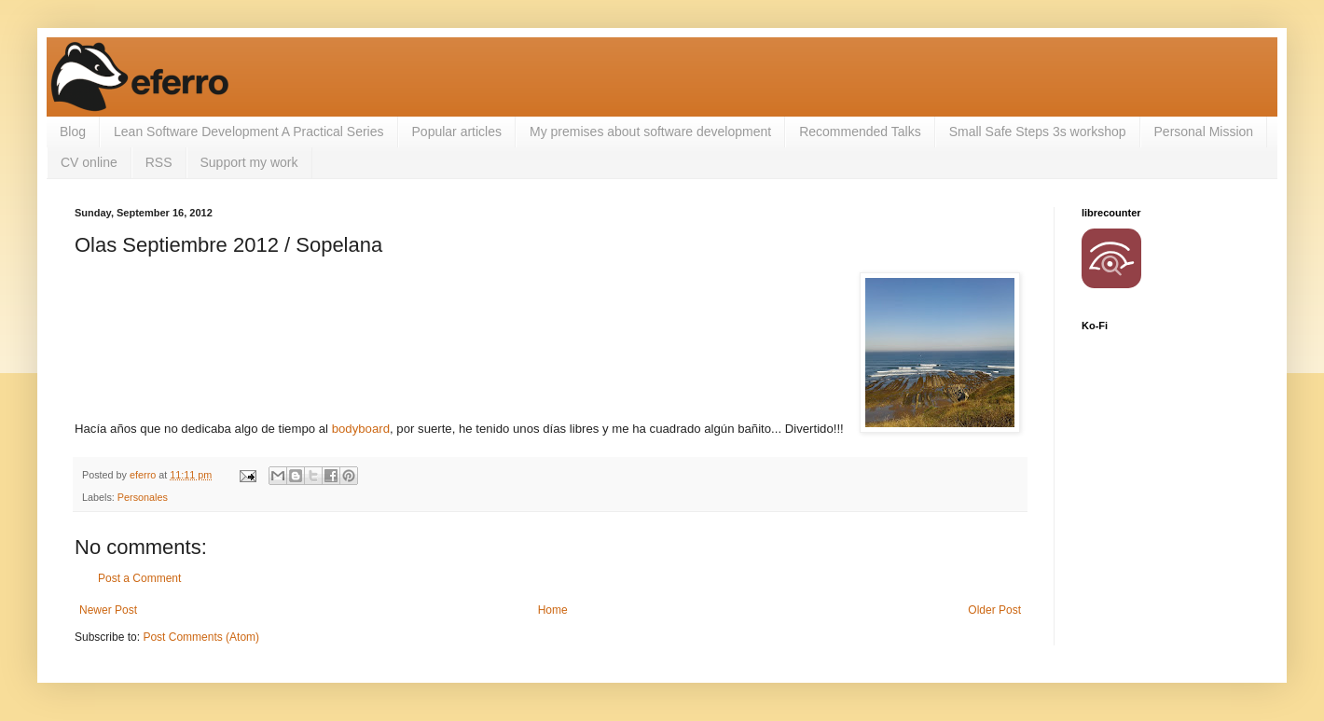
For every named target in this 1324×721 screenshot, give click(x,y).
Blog (73, 131)
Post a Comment (139, 578)
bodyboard (361, 429)
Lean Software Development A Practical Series (249, 131)
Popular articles (457, 131)
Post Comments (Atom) (201, 637)
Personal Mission (1204, 131)
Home (553, 610)
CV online (89, 162)
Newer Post (108, 610)
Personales (142, 497)
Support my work (249, 162)
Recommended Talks (859, 131)
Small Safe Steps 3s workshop (1037, 131)
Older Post (994, 610)
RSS (158, 162)
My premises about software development (650, 131)
